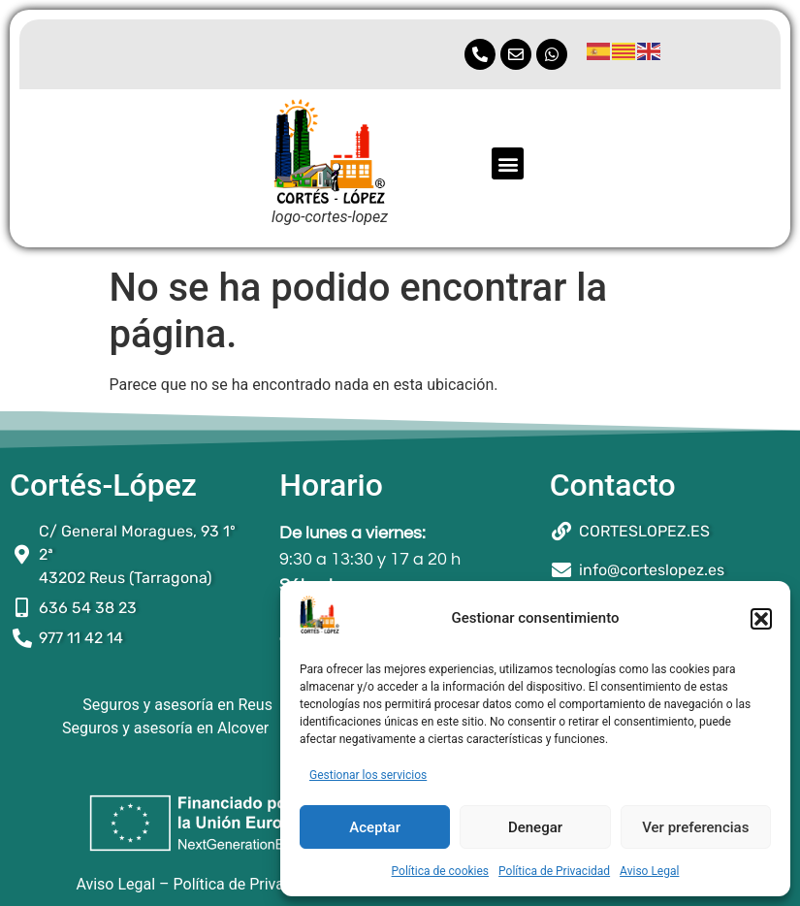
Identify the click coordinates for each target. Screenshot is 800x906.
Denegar (535, 827)
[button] (761, 619)
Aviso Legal (649, 871)
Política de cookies (441, 871)
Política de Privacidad (554, 871)
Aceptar (374, 827)
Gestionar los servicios (368, 775)
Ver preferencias (695, 827)
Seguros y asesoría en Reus (177, 705)
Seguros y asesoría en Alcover (165, 728)
